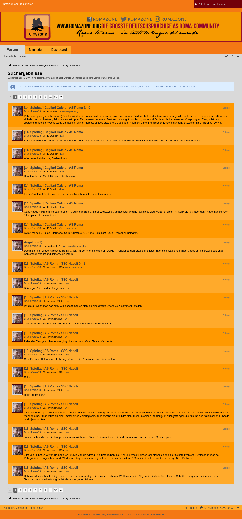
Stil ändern (191, 507)
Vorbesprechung (68, 228)
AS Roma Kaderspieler (74, 246)
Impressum (37, 507)
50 (55, 96)
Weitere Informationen (182, 86)
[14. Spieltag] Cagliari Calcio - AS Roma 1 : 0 (57, 107)
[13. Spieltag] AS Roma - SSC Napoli (51, 279)
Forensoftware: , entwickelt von (121, 514)
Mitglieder (36, 49)
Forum (12, 50)
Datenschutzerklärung (15, 507)
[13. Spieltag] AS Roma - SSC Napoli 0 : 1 (54, 263)
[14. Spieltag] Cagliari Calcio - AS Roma (53, 132)
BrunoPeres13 (32, 111)
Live (62, 136)
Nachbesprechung (69, 111)
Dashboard (59, 49)
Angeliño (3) (33, 242)
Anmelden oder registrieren (17, 3)
